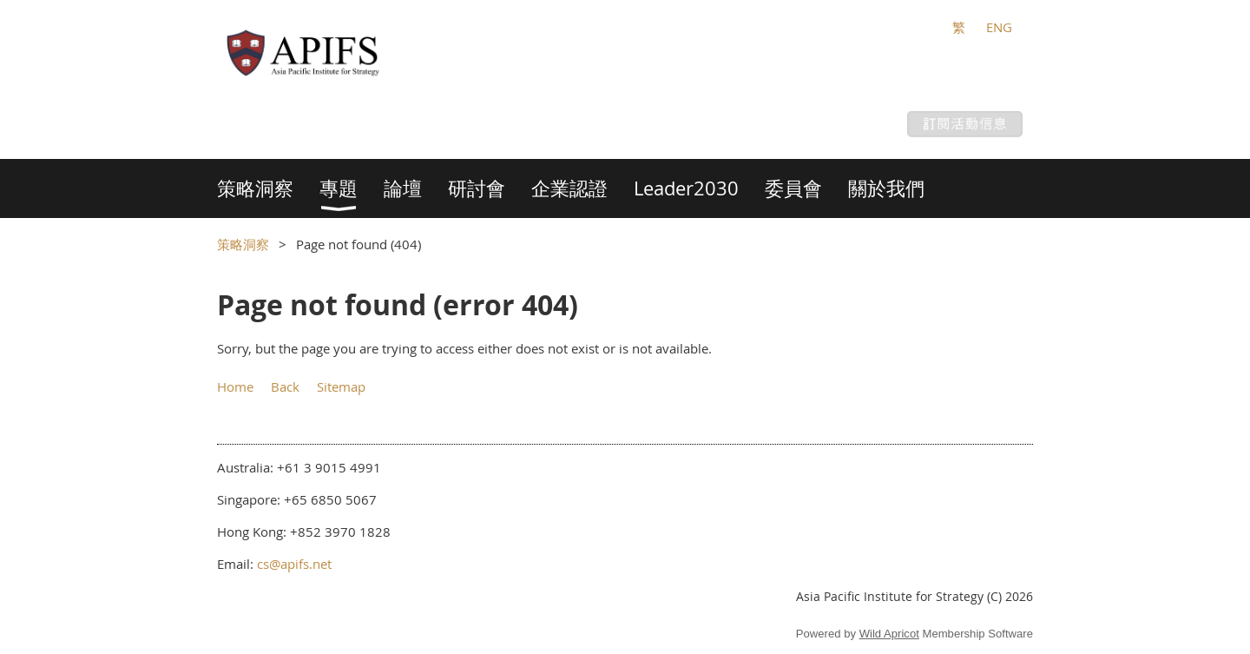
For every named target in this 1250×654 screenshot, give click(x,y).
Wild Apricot (889, 633)
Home (235, 386)
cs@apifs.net (294, 563)
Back (285, 386)
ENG (999, 27)
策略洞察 (243, 244)
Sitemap (341, 386)
